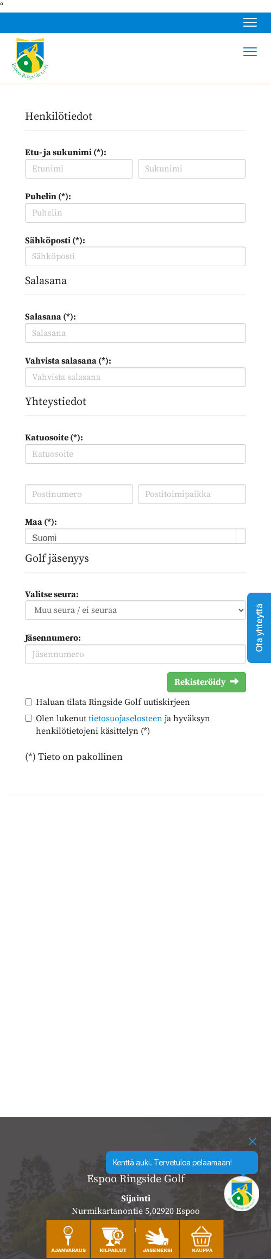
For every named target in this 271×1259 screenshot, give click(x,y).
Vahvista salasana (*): (68, 360)
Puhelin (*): (48, 196)
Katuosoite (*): (54, 437)
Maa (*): (41, 522)
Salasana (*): (50, 316)
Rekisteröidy (206, 682)
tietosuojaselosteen (125, 718)
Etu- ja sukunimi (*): (65, 152)
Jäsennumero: (53, 637)
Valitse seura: (52, 594)
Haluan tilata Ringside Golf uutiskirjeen (113, 702)
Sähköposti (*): (55, 240)
